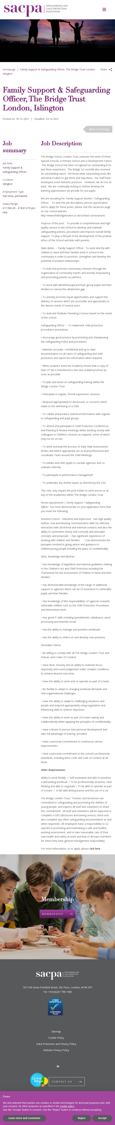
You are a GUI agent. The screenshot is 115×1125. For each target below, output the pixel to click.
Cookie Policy (56, 1037)
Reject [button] (81, 1118)
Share (103, 69)
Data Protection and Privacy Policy (56, 1044)
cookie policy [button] (67, 1106)
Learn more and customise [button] (24, 1118)
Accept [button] (102, 1118)
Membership (53, 913)
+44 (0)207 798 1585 (60, 991)
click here (95, 848)
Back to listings (99, 129)
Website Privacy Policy (56, 1050)
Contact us (62, 1081)
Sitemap (56, 1031)
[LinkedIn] (58, 1066)
